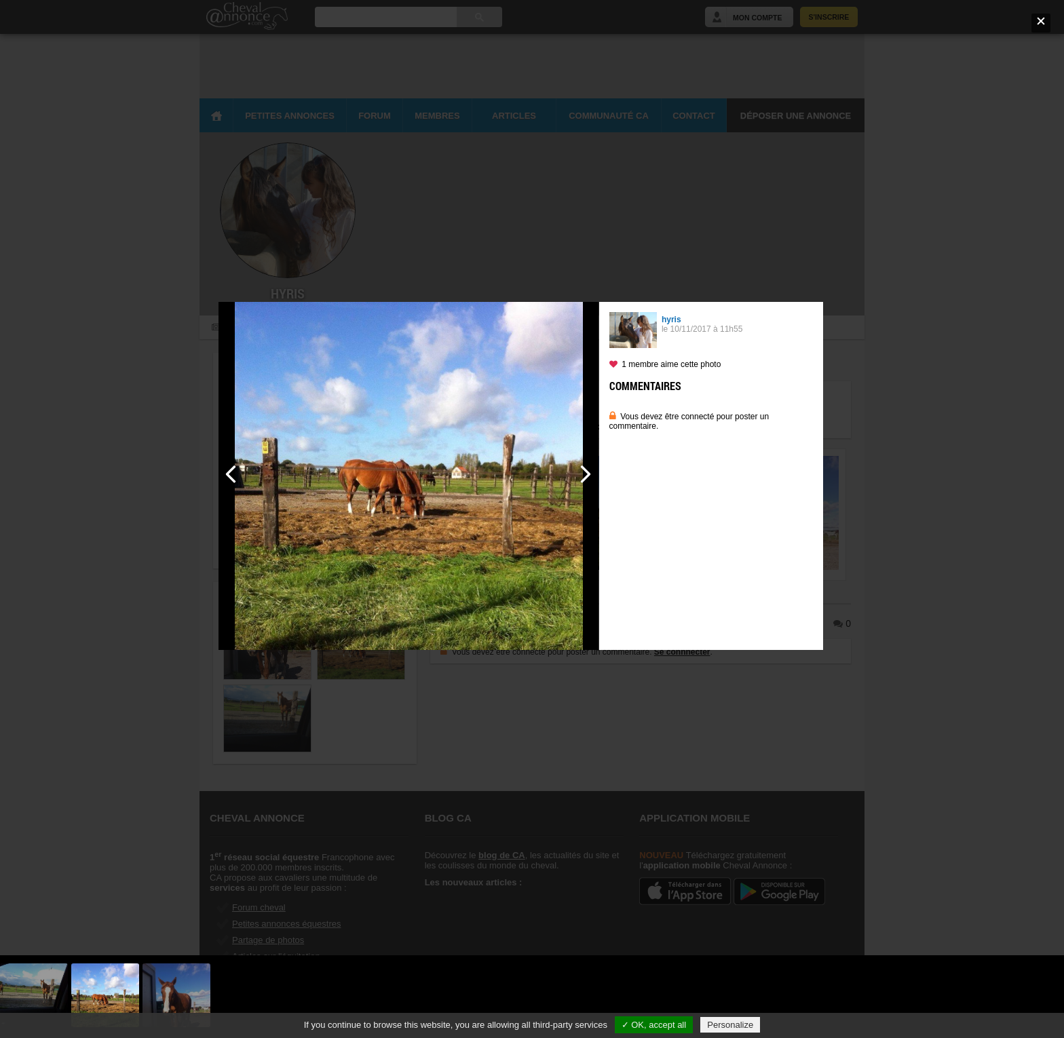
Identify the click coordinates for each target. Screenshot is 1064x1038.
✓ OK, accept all (654, 1025)
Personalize (730, 1025)
